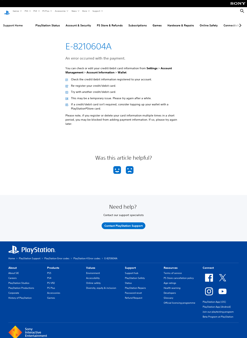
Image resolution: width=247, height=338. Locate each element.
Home (11, 254)
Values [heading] (90, 264)
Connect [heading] (208, 264)
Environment (93, 269)
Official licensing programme (179, 299)
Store (84, 11)
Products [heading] (53, 264)
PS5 (26, 11)
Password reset (133, 289)
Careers (12, 274)
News (74, 11)
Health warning (172, 284)
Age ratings (170, 279)
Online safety (93, 279)
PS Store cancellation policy (179, 274)
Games (16, 11)
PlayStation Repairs (135, 284)
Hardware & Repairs (180, 21)
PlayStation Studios (18, 279)
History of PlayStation (20, 294)
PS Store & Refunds (110, 21)
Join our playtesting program (218, 308)
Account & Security (78, 21)
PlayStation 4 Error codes (86, 254)
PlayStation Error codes (56, 254)
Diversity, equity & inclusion (101, 284)
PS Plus (45, 11)
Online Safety (209, 21)
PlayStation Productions (21, 284)
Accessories (60, 11)
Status (128, 279)
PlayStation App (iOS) (214, 298)
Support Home (13, 21)
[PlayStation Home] (7, 11)
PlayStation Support (29, 254)
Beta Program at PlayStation (218, 313)
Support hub (131, 269)
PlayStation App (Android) (217, 303)
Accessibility (93, 274)
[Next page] (239, 21)
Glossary (168, 294)
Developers (170, 289)
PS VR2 (51, 279)
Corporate (13, 289)
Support (96, 11)
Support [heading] (130, 264)
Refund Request (133, 294)
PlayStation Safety (135, 274)
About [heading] (12, 264)
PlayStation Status (47, 21)
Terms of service (173, 269)
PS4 (35, 11)
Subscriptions (137, 21)
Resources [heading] (171, 264)
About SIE (13, 269)
